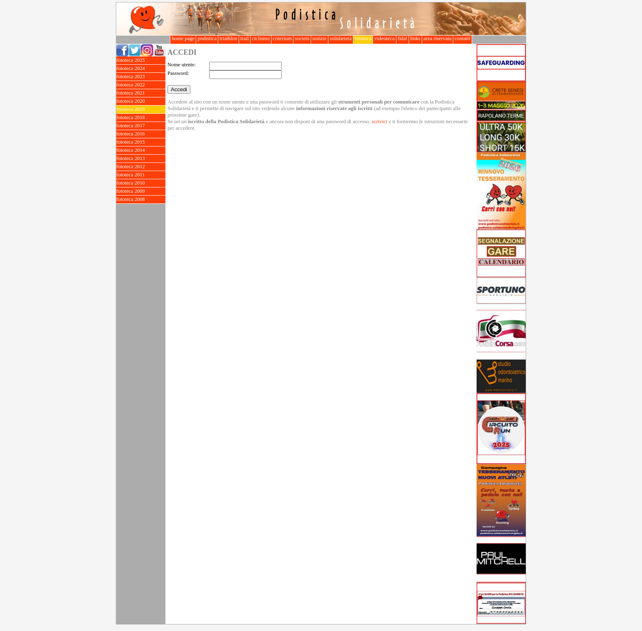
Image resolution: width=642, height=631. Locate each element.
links (415, 38)
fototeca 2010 (140, 183)
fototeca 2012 (140, 167)
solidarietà (340, 38)
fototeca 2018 (140, 118)
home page (183, 38)
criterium (282, 38)
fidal (402, 38)
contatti (462, 38)
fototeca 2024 (140, 68)
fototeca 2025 (140, 60)
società (302, 38)
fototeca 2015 (140, 142)
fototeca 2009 (140, 191)
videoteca (384, 38)
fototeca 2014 (140, 150)
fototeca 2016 (140, 134)
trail (244, 38)
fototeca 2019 (140, 109)
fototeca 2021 (140, 93)
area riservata (437, 38)
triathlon (228, 38)
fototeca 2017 (140, 126)
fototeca (363, 38)
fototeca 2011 (140, 175)
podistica (207, 38)
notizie (319, 38)
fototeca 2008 (140, 199)
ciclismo (261, 38)
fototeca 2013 (140, 158)
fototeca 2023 (140, 77)
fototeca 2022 (140, 85)
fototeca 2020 (140, 101)
